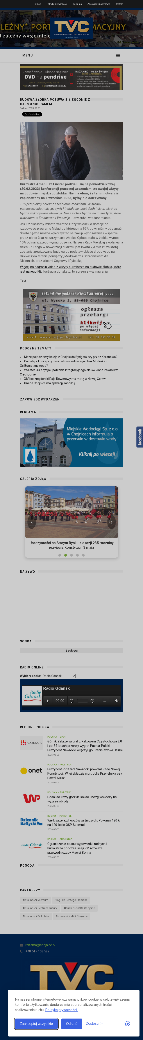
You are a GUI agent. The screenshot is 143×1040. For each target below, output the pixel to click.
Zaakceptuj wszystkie (36, 1024)
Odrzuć (71, 1024)
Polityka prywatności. (61, 1010)
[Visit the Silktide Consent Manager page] (127, 1024)
